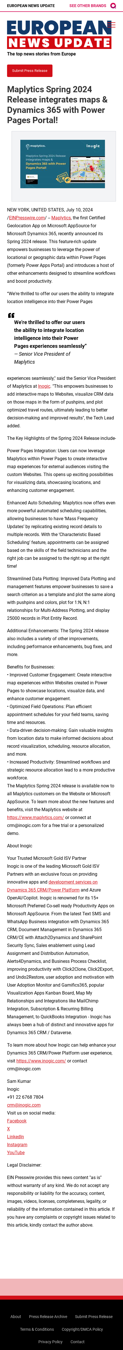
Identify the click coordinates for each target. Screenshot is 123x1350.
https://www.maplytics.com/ (35, 817)
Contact (78, 1342)
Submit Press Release (94, 1316)
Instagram (17, 1144)
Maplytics (61, 217)
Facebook (17, 1121)
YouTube (16, 1152)
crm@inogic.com (24, 1105)
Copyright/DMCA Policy (82, 1329)
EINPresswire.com (27, 217)
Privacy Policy (50, 1342)
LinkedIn (15, 1136)
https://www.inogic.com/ (41, 1061)
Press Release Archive (48, 1316)
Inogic (44, 386)
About (15, 1316)
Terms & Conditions (37, 1329)
